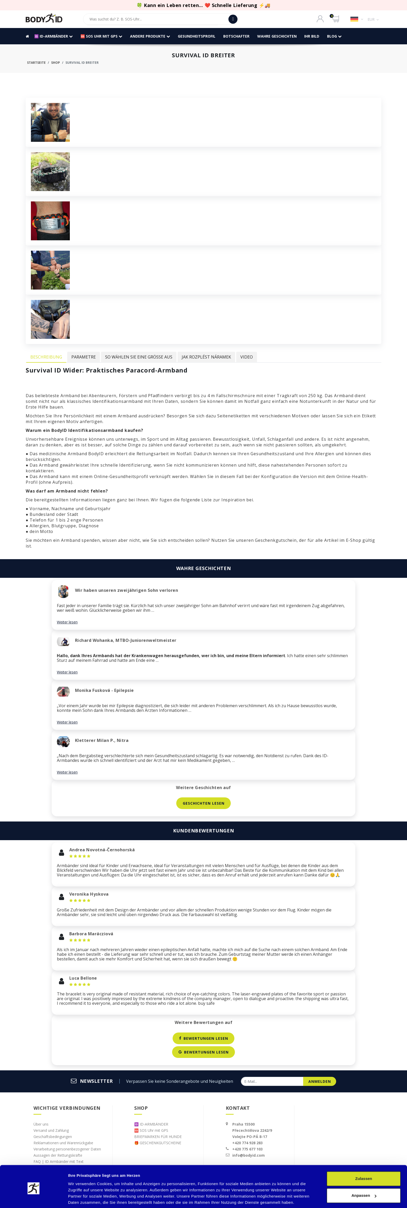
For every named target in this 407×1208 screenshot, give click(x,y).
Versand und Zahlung (51, 1130)
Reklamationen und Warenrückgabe (63, 1142)
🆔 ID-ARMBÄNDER (53, 36)
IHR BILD (311, 36)
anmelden (319, 1081)
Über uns (41, 1124)
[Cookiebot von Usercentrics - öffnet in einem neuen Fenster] (33, 1198)
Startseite (36, 62)
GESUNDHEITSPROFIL (196, 36)
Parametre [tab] (83, 357)
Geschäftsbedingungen (52, 1136)
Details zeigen (81, 1198)
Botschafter (236, 36)
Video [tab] (246, 357)
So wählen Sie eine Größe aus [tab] (138, 357)
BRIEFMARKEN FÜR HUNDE (158, 1136)
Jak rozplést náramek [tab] (206, 357)
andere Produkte (150, 36)
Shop (55, 62)
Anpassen (363, 1176)
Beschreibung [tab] (46, 357)
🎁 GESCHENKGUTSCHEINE (157, 1142)
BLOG (334, 36)
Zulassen (363, 1159)
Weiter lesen (67, 622)
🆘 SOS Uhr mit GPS (101, 36)
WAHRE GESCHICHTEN (276, 36)
